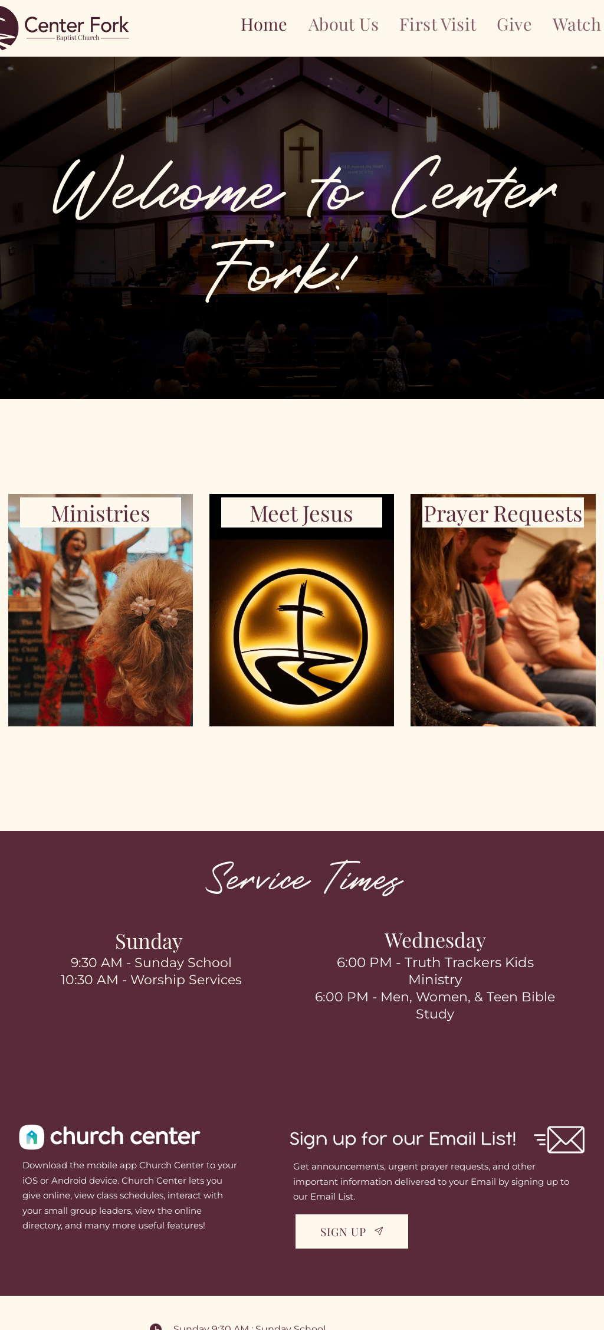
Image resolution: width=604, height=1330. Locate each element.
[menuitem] (264, 24)
